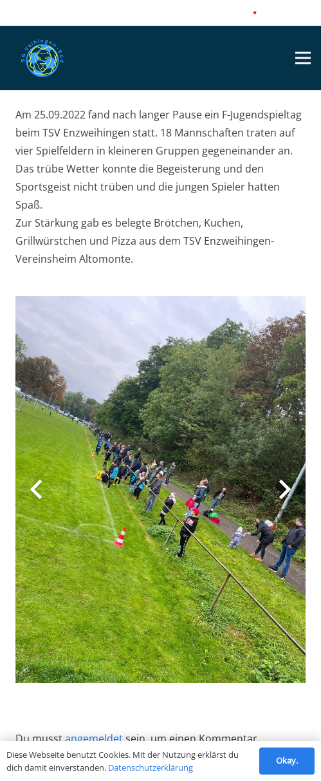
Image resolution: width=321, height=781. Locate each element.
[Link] (42, 58)
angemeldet (94, 738)
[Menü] (303, 58)
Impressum (27, 12)
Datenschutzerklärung (150, 767)
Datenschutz (71, 12)
